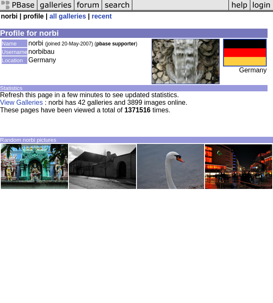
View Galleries (21, 102)
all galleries (68, 16)
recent (102, 16)
